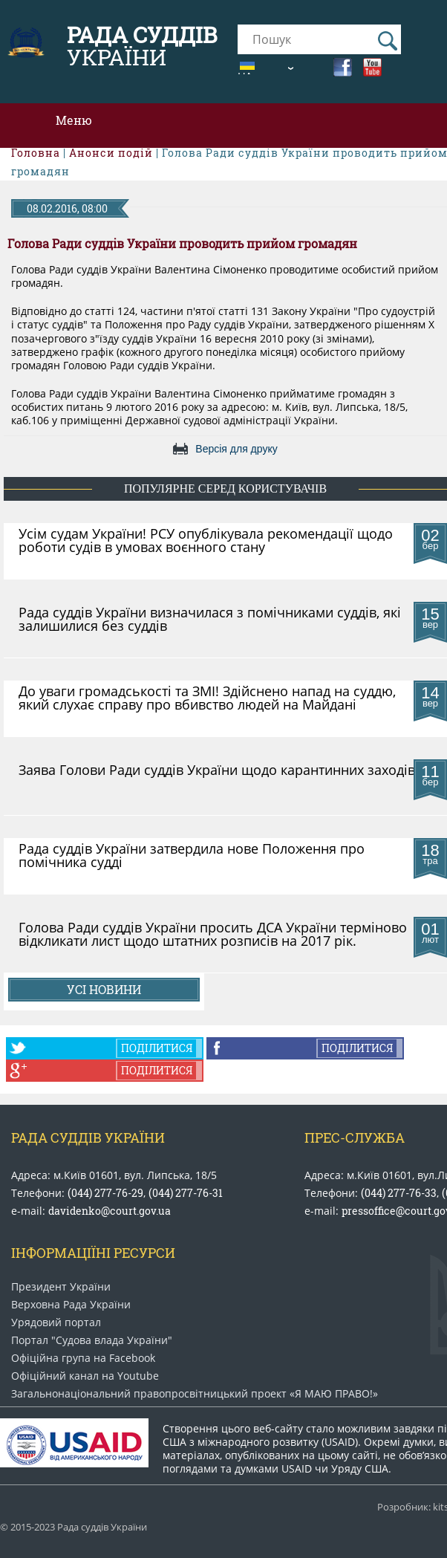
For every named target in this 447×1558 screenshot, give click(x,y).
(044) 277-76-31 (186, 1193)
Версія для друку (236, 449)
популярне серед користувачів (225, 488)
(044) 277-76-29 (105, 1193)
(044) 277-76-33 (399, 1193)
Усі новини (104, 989)
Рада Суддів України (88, 1137)
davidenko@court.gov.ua (109, 1211)
